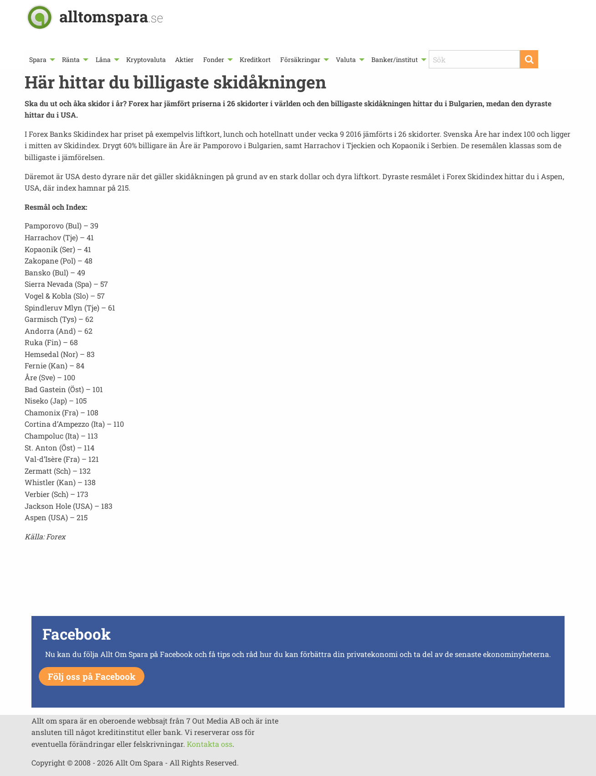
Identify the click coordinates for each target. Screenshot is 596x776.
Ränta (71, 59)
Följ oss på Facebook (91, 676)
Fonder (213, 59)
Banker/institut (394, 59)
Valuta (346, 59)
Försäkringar (300, 59)
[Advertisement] (298, 581)
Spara (37, 59)
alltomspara (111, 16)
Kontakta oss (209, 744)
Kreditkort (255, 59)
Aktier (184, 59)
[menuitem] (41, 59)
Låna (103, 59)
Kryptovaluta (146, 59)
